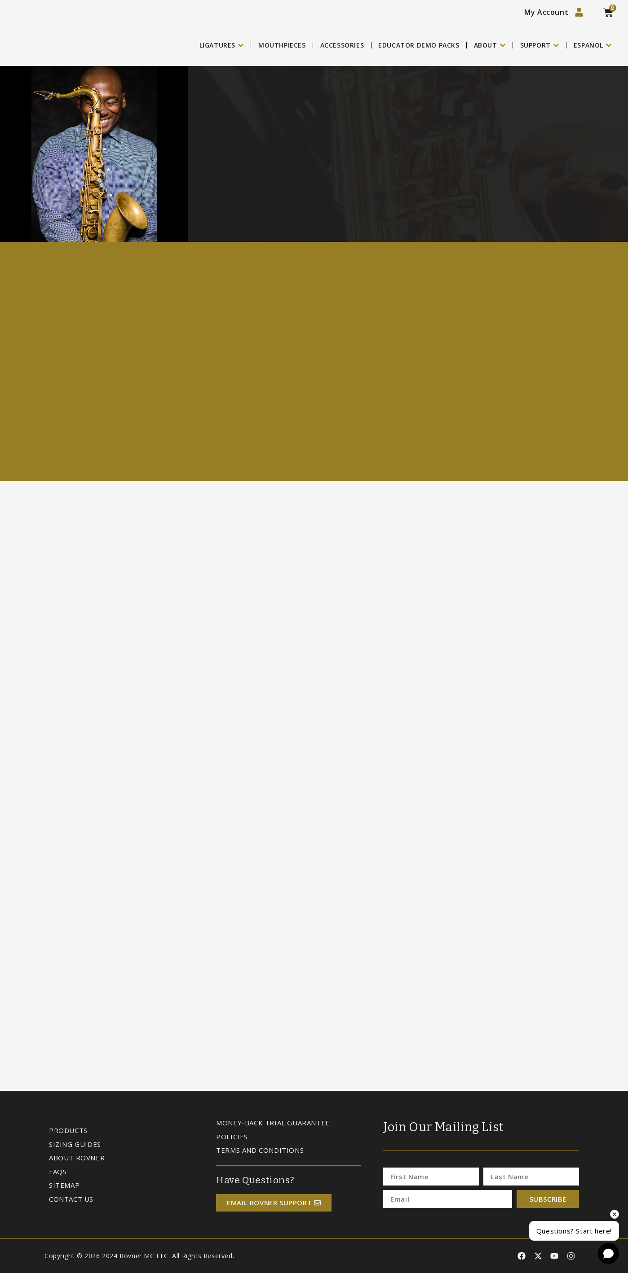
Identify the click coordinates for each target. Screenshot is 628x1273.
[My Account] (579, 12)
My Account (546, 12)
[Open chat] (608, 1253)
